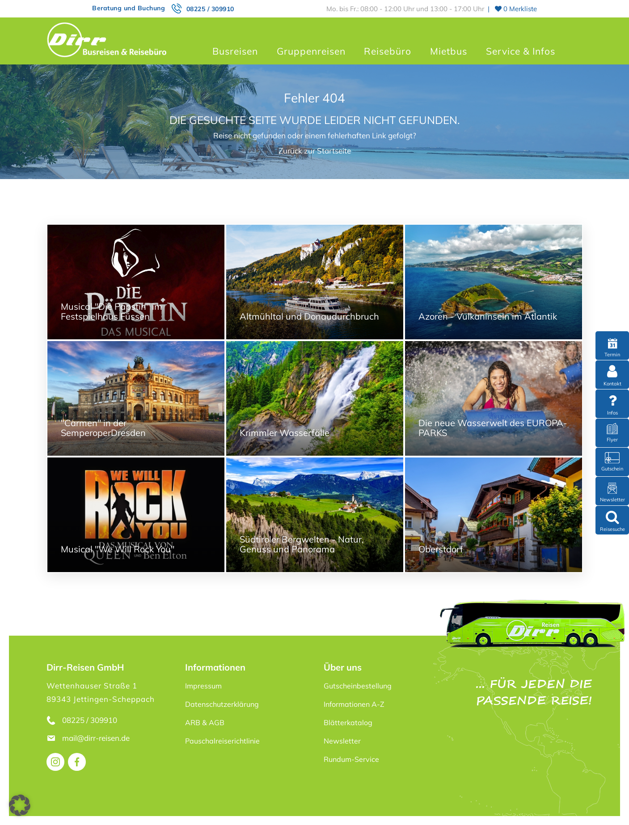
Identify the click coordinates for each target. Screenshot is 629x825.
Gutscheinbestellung (358, 685)
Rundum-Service (351, 759)
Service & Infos (520, 51)
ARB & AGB (204, 722)
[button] (19, 805)
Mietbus (448, 51)
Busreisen (235, 51)
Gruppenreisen (311, 51)
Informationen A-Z (354, 704)
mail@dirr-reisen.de (96, 738)
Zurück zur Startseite (315, 150)
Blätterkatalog (348, 722)
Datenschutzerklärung (222, 704)
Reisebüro (387, 51)
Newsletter (342, 740)
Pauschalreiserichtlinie (222, 740)
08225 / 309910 (210, 9)
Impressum (203, 685)
